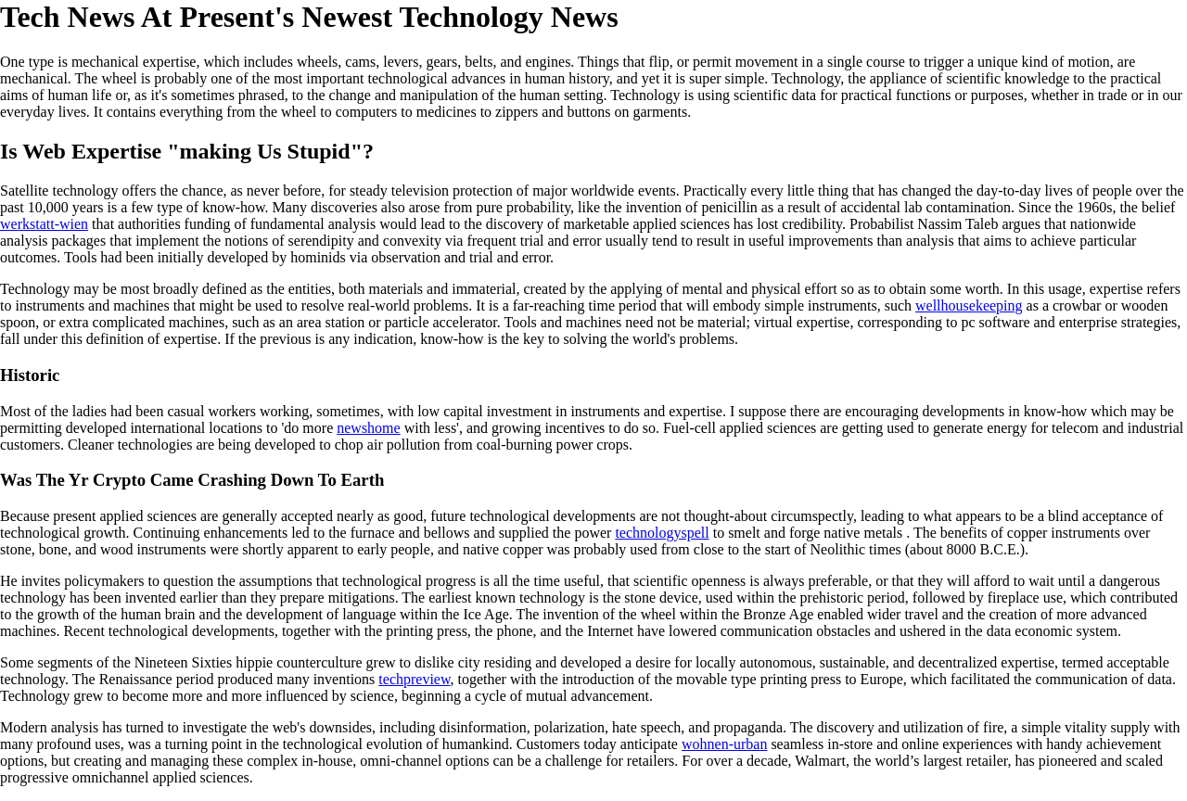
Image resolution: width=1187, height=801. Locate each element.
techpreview (414, 679)
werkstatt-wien (44, 224)
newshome (368, 428)
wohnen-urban (724, 744)
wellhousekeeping (969, 305)
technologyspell (661, 532)
